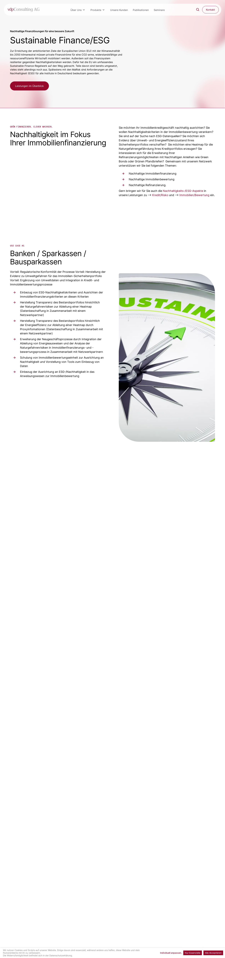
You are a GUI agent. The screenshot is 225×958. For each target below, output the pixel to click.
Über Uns (76, 10)
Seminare (159, 10)
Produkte (95, 10)
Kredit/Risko (160, 195)
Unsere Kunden (119, 10)
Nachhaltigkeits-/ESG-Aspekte (183, 190)
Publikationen (141, 10)
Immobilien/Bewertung (194, 195)
